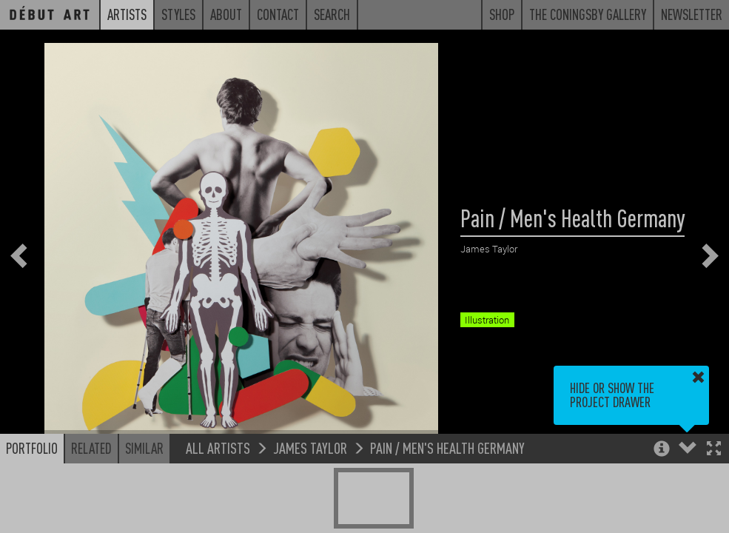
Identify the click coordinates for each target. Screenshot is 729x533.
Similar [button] (144, 447)
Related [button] (91, 447)
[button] (714, 449)
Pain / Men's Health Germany (447, 447)
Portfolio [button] (32, 447)
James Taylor (310, 447)
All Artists (218, 447)
